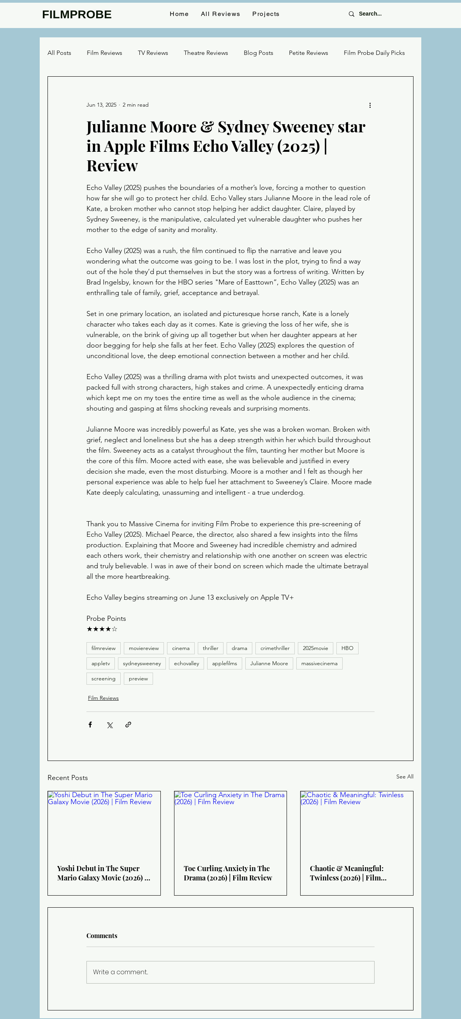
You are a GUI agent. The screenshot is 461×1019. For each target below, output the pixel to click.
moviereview (144, 648)
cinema (181, 648)
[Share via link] (128, 724)
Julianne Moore (269, 663)
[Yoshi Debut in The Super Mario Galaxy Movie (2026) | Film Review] (104, 822)
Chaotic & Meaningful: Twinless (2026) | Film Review (347, 873)
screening (103, 678)
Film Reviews (104, 52)
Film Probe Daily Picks (374, 52)
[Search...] (380, 14)
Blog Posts (258, 52)
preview (138, 678)
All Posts (59, 52)
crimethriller (275, 648)
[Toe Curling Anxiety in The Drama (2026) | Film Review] (230, 822)
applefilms (224, 663)
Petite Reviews (308, 52)
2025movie (315, 648)
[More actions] (370, 104)
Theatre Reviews (206, 52)
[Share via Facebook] (90, 724)
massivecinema (319, 663)
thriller (210, 648)
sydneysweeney (142, 663)
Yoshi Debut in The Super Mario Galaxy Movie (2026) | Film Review (101, 873)
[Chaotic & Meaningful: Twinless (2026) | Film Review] (357, 822)
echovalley (186, 663)
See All (404, 776)
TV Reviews (153, 52)
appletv (100, 663)
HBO (347, 648)
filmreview (103, 648)
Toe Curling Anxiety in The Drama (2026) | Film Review (228, 873)
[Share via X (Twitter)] (109, 724)
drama (239, 648)
